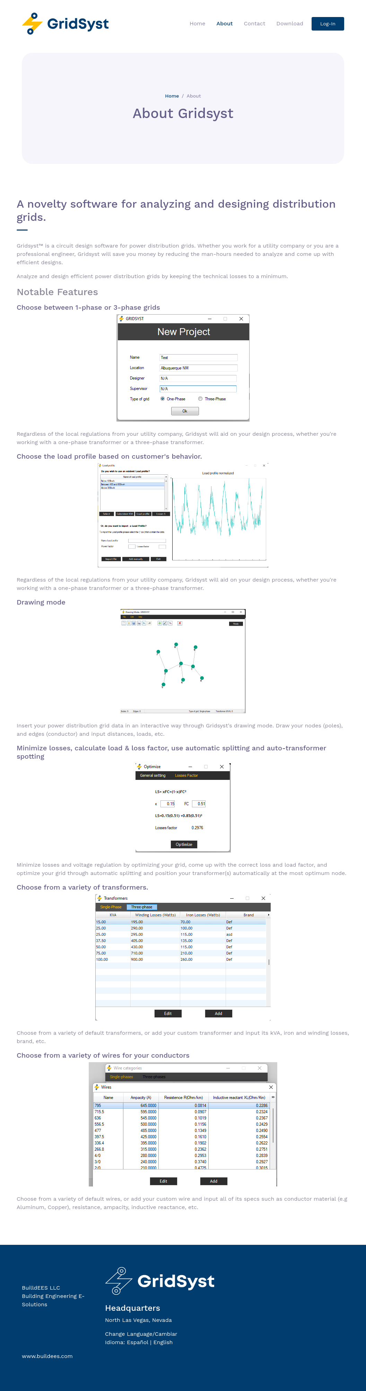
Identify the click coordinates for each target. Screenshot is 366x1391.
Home (198, 23)
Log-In (328, 23)
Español (137, 1342)
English (163, 1342)
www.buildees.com (47, 1356)
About (225, 23)
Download (289, 23)
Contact (254, 23)
